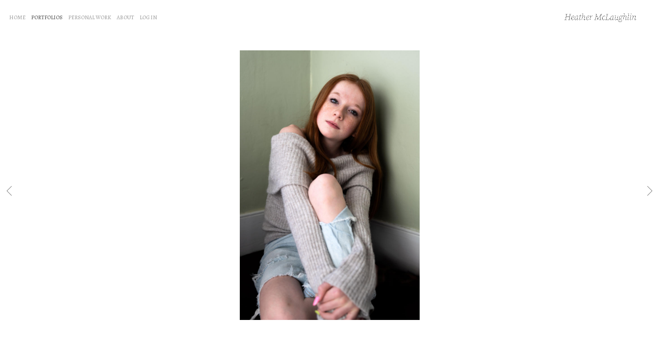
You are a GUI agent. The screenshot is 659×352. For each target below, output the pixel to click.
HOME (17, 17)
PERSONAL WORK (89, 17)
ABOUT (125, 17)
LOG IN (148, 17)
